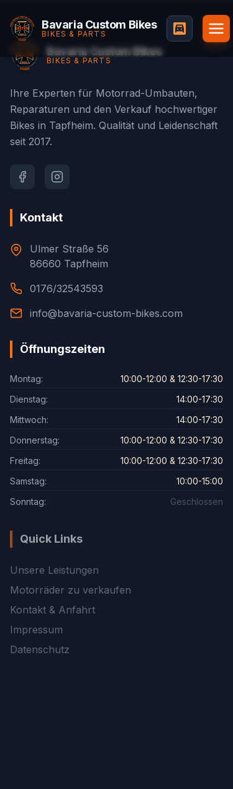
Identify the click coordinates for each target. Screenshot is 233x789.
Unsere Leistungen (54, 582)
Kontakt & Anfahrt (52, 621)
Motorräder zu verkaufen (70, 601)
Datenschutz (40, 661)
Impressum (36, 641)
